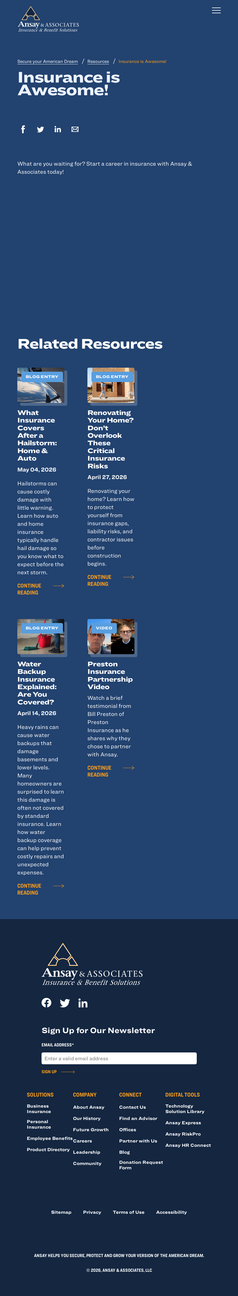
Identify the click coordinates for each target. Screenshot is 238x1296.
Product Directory (48, 1149)
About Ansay (88, 1107)
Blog (124, 1152)
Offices (127, 1129)
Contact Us (132, 1107)
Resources (98, 61)
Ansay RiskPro (183, 1133)
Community (87, 1163)
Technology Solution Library (185, 1108)
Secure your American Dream (47, 61)
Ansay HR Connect (188, 1145)
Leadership (86, 1152)
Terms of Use (129, 1212)
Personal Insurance (39, 1124)
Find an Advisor (138, 1118)
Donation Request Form (141, 1165)
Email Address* (58, 1044)
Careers (82, 1140)
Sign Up (49, 1071)
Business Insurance (39, 1108)
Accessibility (171, 1212)
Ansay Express (183, 1122)
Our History (87, 1118)
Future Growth (91, 1129)
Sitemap (61, 1212)
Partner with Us (138, 1140)
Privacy (92, 1212)
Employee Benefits (50, 1138)
